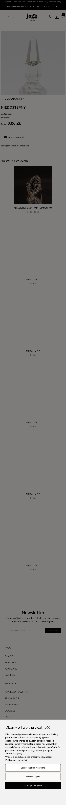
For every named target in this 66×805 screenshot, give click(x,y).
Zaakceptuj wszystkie (33, 785)
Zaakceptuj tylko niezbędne (33, 768)
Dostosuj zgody (33, 777)
